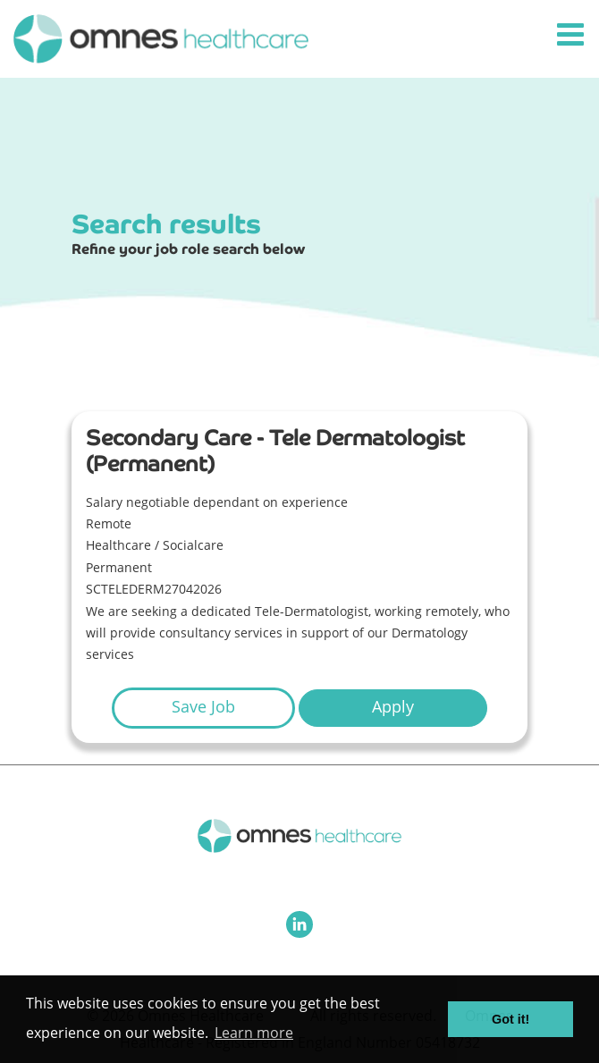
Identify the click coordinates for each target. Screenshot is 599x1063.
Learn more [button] (254, 1032)
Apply (393, 706)
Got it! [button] (510, 1019)
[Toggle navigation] (572, 35)
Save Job (203, 706)
